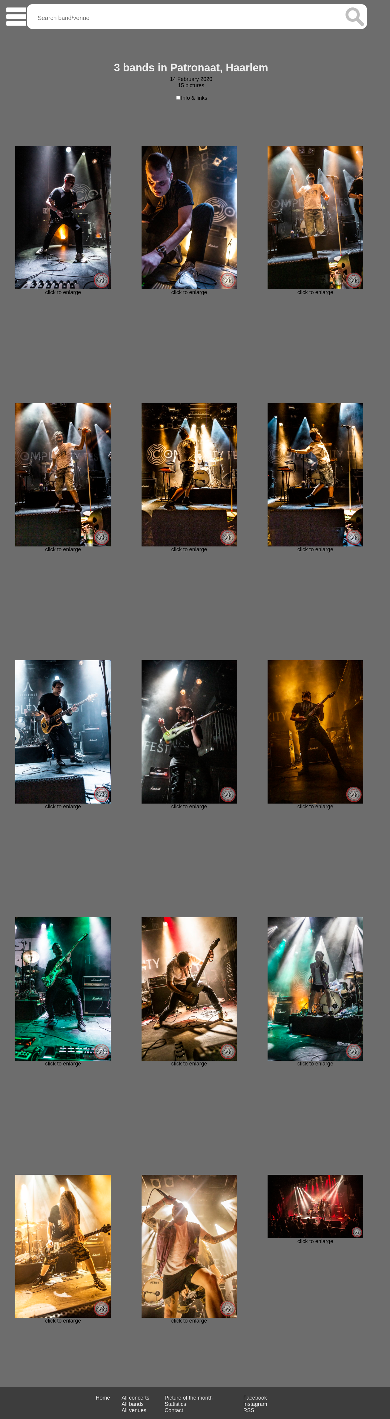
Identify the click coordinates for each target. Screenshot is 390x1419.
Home (103, 1398)
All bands (133, 1404)
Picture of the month (189, 1398)
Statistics (175, 1404)
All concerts (135, 1398)
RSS (248, 1410)
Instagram (255, 1404)
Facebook (255, 1398)
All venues (134, 1410)
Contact (174, 1410)
